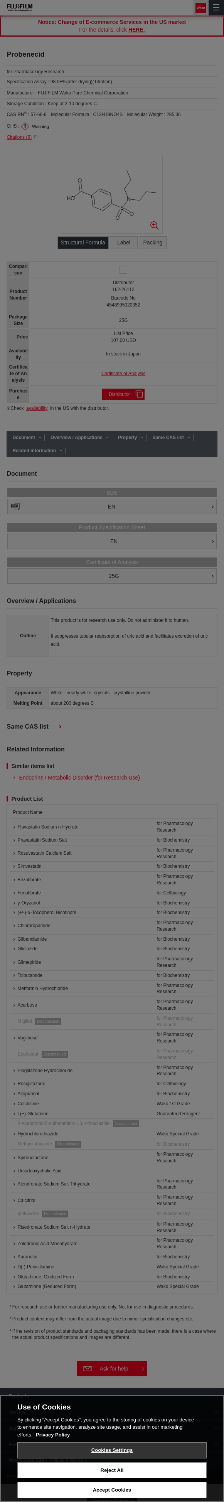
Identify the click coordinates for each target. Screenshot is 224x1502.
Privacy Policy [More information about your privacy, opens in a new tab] (53, 1435)
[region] (112, 1448)
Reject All (111, 1470)
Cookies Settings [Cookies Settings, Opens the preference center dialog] (112, 1450)
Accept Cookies (112, 1490)
